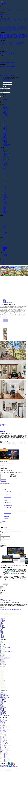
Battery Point (5, 187)
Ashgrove (5, 181)
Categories (7, 49)
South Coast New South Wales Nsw (6, 652)
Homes (8, 14)
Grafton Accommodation (4, 759)
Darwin (5, 19)
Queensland (18, 26)
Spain (4, 200)
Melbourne (10, 18)
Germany (4, 43)
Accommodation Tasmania (5, 755)
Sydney (6, 18)
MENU (2, 4)
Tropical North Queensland (16, 29)
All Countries (3, 42)
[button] (0, 418)
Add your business (6, 80)
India (20, 43)
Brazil (17, 43)
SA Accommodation (4, 753)
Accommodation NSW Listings (6, 770)
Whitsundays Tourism (4, 748)
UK (4, 766)
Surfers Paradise (15, 34)
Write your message (15, 479)
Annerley (4, 178)
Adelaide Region (3, 663)
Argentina (19, 44)
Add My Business (6, 107)
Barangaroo (5, 186)
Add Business (5, 99)
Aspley (4, 183)
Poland (25, 43)
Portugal (4, 208)
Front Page (5, 113)
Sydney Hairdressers (4, 726)
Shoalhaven (5, 30)
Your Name (12, 474)
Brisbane (21, 18)
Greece (22, 43)
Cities (14, 49)
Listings (11, 49)
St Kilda (20, 36)
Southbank (2, 35)
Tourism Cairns (3, 747)
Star (1, 542)
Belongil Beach (6, 190)
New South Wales (8, 26)
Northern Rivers (6, 157)
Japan (8, 44)
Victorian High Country (7, 165)
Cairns (12, 19)
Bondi (17, 36)
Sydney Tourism (3, 737)
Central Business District (9, 35)
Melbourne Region (24, 26)
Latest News (5, 109)
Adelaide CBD (17, 35)
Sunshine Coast (12, 28)
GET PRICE (5, 273)
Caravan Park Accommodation (5, 730)
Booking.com (2, 431)
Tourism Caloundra (3, 743)
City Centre (18, 37)
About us (6, 614)
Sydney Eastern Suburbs (22, 34)
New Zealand (18, 42)
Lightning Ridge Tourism (4, 741)
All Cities (2, 18)
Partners (4, 108)
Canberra (4, 133)
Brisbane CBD (8, 36)
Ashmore (4, 182)
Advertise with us (6, 79)
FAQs (4, 110)
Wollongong (16, 19)
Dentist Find (2, 729)
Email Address (13, 475)
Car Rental (2, 725)
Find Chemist (2, 723)
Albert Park (5, 176)
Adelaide (25, 18)
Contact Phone (13, 476)
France (24, 42)
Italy (22, 42)
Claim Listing (6, 275)
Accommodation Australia (5, 762)
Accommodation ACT (4, 757)
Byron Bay (21, 19)
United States (12, 42)
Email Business (5, 321)
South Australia (6, 28)
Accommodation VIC (4, 754)
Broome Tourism (3, 738)
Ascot (4, 179)
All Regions (2, 26)
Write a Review (3, 425)
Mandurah (6, 20)
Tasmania (17, 28)
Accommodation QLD (4, 756)
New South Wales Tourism (5, 751)
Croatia (7, 43)
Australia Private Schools (4, 727)
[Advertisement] (10, 287)
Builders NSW (3, 732)
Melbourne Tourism (3, 740)
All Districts (2, 34)
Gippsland (10, 30)
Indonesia (11, 44)
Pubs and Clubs (3, 722)
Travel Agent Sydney (4, 721)
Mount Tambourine (21, 20)
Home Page (5, 106)
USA (6, 766)
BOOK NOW (6, 274)
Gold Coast (17, 18)
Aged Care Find (3, 724)
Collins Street (24, 36)
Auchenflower (5, 184)
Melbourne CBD (9, 34)
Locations (2, 49)
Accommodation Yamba (4, 758)
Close (2, 547)
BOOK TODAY (5, 319)
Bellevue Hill (5, 189)
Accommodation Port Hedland (5, 760)
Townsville (5, 140)
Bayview (4, 188)
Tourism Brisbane (3, 745)
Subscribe (5, 114)
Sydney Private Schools (4, 728)
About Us (5, 112)
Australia (8, 42)
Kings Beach (3, 37)
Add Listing (5, 585)
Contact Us (5, 111)
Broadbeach (22, 35)
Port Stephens (8, 29)
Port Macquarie (12, 20)
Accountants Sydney (4, 736)
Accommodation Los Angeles (5, 746)
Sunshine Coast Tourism (4, 749)
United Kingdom (12, 43)
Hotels (5, 14)
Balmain (4, 185)
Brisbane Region (22, 28)
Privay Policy (5, 115)
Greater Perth (5, 162)
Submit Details (3, 480)
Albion (4, 177)
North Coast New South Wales (12, 27)
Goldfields (2, 664)
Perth (13, 18)
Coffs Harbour (5, 145)
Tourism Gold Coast (4, 750)
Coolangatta (13, 37)
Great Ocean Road (3, 665)
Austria (5, 44)
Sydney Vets (2, 720)
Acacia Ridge (5, 174)
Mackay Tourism (3, 742)
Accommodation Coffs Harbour (6, 761)
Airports (2, 14)
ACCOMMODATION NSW (5, 601)
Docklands (23, 37)
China (14, 766)
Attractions (2, 734)
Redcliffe (25, 19)
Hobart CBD (13, 36)
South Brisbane (8, 37)
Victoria (14, 26)
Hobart (16, 20)
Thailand (15, 44)
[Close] (1, 523)
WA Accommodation (4, 752)
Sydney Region (3, 27)
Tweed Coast (14, 30)
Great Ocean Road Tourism (5, 744)
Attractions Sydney (3, 733)
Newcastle (9, 19)
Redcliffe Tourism (3, 739)
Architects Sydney (3, 735)
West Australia (20, 27)
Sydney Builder (3, 731)
